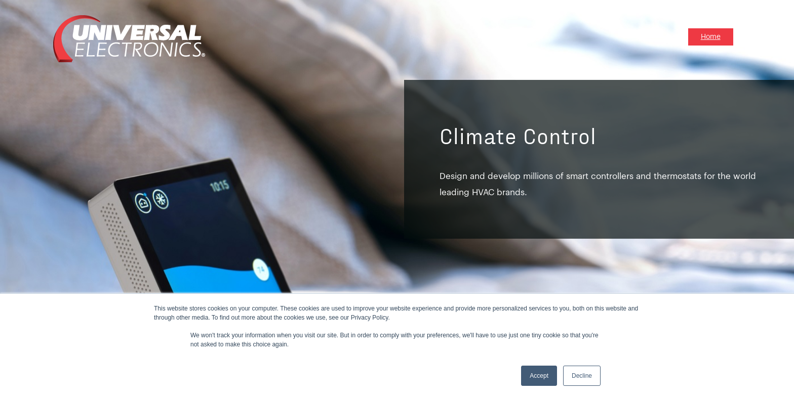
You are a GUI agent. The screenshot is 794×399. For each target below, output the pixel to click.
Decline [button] (582, 375)
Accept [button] (539, 375)
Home (711, 36)
